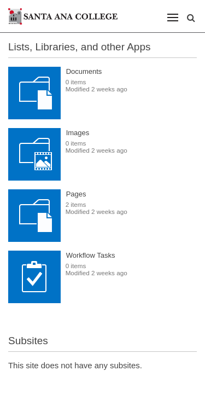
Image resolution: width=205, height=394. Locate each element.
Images (78, 133)
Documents (84, 71)
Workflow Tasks (90, 255)
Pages (76, 194)
